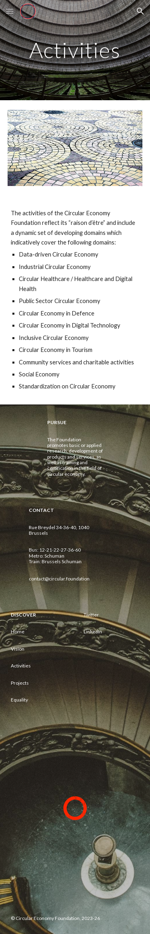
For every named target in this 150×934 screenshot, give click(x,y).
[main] (75, 50)
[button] (9, 11)
